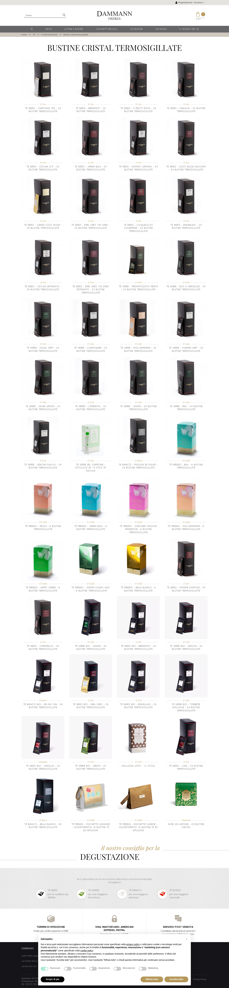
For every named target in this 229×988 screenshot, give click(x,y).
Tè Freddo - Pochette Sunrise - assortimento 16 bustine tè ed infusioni (138, 827)
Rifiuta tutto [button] (152, 979)
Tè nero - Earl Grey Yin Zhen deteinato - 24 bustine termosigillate (91, 289)
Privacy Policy (199, 979)
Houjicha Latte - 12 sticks (138, 766)
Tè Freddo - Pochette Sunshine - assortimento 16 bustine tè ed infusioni (91, 827)
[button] (186, 939)
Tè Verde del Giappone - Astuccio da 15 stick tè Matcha (90, 467)
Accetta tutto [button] (176, 979)
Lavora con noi (29, 966)
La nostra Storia (29, 961)
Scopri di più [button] (52, 979)
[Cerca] (45, 15)
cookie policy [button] (86, 950)
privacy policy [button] (133, 944)
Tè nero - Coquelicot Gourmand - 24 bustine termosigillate (138, 228)
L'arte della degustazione (34, 956)
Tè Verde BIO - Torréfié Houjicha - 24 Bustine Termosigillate (186, 707)
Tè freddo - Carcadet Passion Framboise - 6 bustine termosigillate (138, 529)
